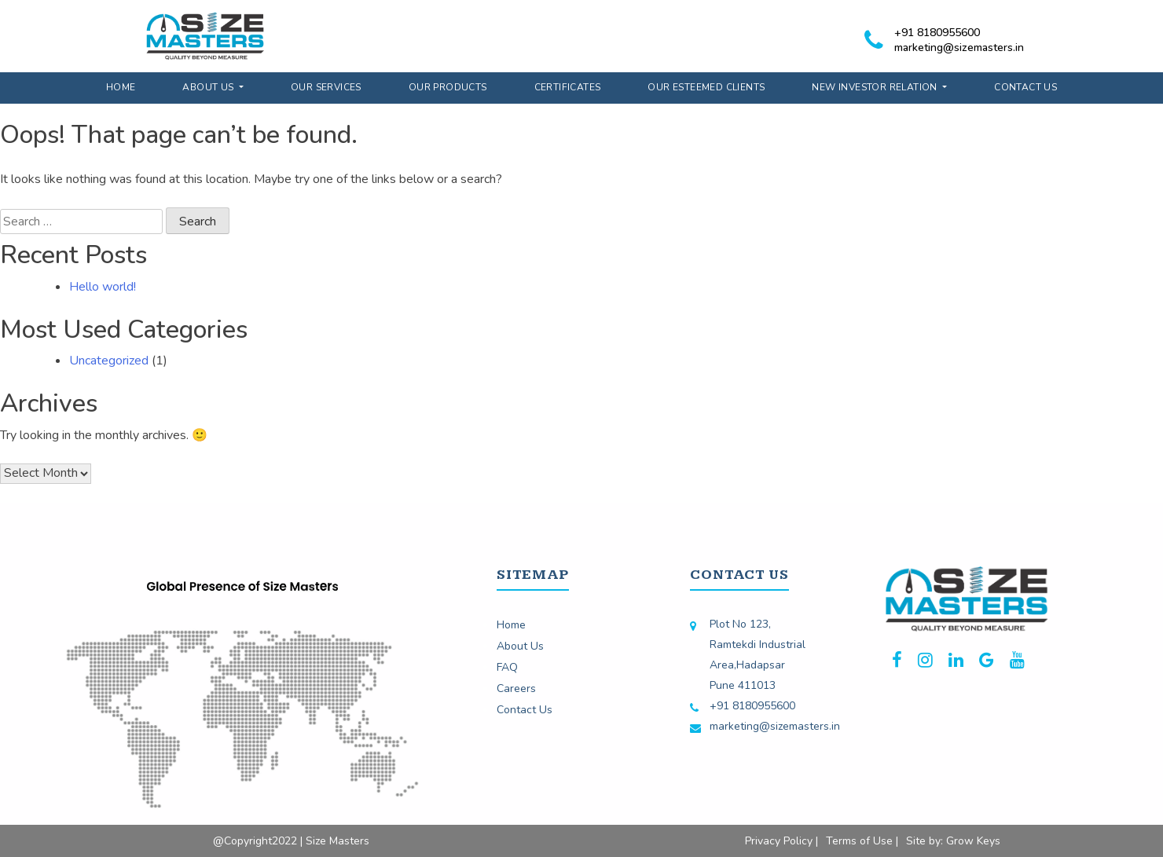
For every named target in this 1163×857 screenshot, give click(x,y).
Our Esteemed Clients (706, 87)
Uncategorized (109, 360)
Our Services (326, 87)
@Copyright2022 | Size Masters (291, 840)
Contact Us (1025, 87)
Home (121, 87)
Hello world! (102, 286)
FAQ (507, 667)
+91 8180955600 (937, 32)
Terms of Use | (862, 840)
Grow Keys (973, 840)
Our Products (448, 87)
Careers (516, 688)
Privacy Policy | (781, 840)
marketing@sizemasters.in (959, 47)
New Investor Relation (876, 87)
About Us (209, 87)
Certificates (567, 87)
